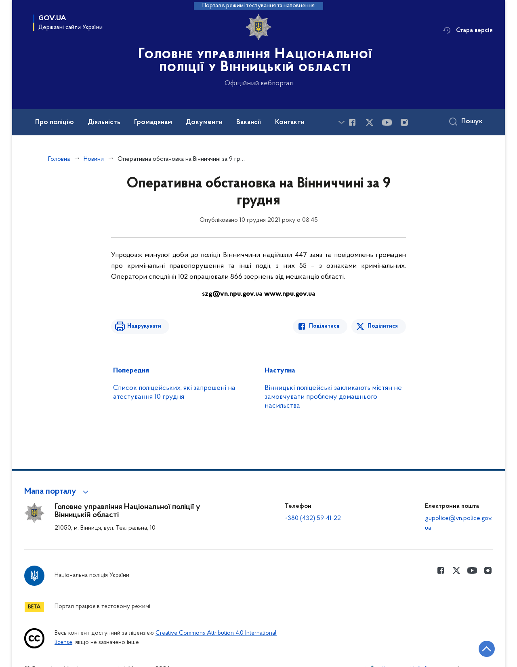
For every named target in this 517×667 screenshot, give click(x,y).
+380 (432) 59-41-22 (313, 518)
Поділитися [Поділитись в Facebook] (324, 326)
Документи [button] (204, 122)
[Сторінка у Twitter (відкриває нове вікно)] (369, 122)
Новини (94, 159)
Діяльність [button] (104, 122)
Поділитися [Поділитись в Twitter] (383, 326)
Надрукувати (144, 326)
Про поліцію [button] (54, 122)
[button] (57, 492)
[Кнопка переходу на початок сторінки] (487, 649)
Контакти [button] (290, 122)
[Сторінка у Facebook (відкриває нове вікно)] (352, 122)
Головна (59, 159)
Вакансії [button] (248, 122)
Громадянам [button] (153, 122)
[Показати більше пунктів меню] (341, 122)
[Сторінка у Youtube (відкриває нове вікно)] (387, 122)
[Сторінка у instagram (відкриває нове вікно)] (404, 122)
